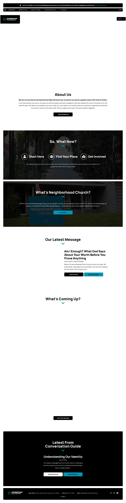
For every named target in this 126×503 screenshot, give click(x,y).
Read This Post (53, 474)
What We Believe (63, 114)
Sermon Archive (93, 274)
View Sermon (74, 274)
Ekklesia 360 (63, 497)
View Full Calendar (63, 418)
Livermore (11, 10)
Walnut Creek (36, 10)
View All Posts (72, 474)
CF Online (63, 10)
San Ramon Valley (50, 10)
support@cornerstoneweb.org (89, 493)
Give (120, 10)
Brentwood (23, 10)
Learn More (63, 212)
